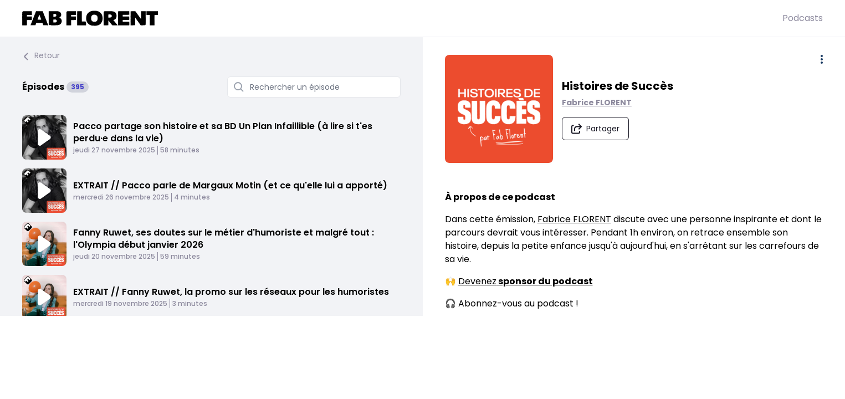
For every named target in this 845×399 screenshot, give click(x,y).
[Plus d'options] (822, 59)
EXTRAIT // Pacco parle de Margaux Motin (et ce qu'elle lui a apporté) (230, 185)
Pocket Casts (490, 369)
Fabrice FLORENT (602, 104)
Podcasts (802, 18)
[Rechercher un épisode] (314, 87)
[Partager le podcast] (600, 130)
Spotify (476, 342)
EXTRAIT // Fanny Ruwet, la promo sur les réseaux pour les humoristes (231, 291)
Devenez (525, 285)
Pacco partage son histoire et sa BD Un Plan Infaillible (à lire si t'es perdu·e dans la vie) (222, 132)
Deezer (477, 356)
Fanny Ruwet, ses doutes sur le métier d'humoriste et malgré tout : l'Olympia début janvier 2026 (223, 238)
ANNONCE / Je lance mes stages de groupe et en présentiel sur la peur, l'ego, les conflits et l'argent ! (233, 344)
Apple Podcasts (495, 329)
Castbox (479, 382)
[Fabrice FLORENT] (402, 18)
